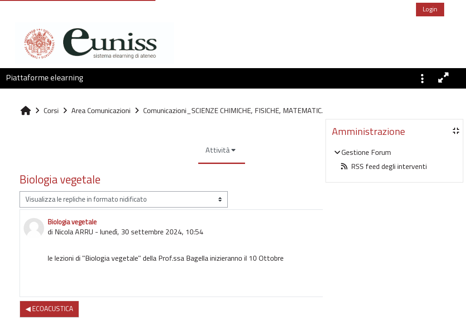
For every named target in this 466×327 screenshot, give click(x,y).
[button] (422, 77)
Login (430, 9)
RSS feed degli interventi (383, 166)
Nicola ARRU (74, 251)
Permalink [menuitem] (286, 302)
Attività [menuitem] (163, 169)
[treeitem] (394, 159)
